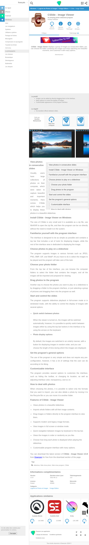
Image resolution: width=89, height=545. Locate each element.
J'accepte (13, 533)
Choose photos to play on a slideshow (64, 180)
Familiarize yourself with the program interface (68, 175)
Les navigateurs (10, 26)
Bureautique (9, 57)
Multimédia (8, 63)
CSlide (66, 465)
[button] (32, 3)
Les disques (9, 66)
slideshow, (36, 465)
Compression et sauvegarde (14, 42)
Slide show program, (57, 465)
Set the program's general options (63, 199)
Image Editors (54, 488)
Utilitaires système (10, 32)
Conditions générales (56, 534)
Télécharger (74, 33)
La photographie (10, 51)
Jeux (6, 23)
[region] (59, 74)
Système (8, 29)
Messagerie (8, 39)
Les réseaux (9, 54)
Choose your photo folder (61, 185)
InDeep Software (53, 19)
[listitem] (37, 512)
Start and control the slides (60, 195)
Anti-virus (8, 48)
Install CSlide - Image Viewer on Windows (66, 170)
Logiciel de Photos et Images (39, 488)
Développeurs (9, 60)
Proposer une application (43, 531)
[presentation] (85, 144)
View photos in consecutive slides (62, 165)
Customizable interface (60, 204)
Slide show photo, (45, 465)
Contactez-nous (40, 538)
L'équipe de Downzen (42, 534)
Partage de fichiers (11, 35)
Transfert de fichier (11, 45)
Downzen (38, 457)
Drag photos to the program (62, 190)
